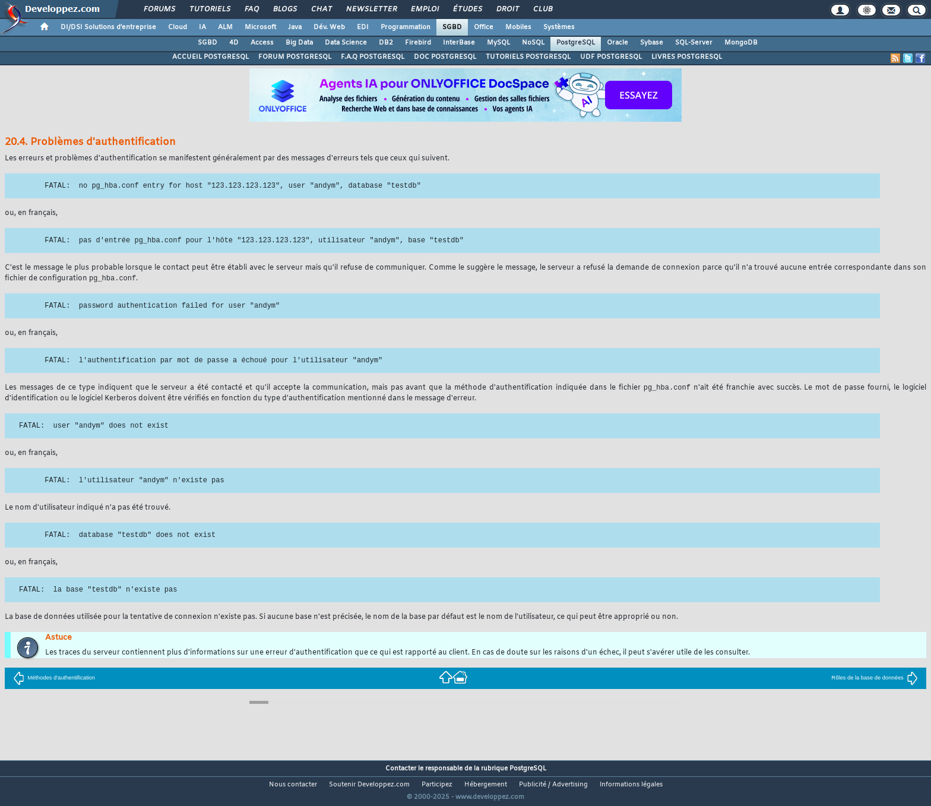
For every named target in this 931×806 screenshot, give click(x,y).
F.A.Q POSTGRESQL (372, 57)
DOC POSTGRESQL (445, 57)
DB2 (386, 43)
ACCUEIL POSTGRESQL (210, 57)
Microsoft (260, 27)
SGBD (452, 27)
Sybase (651, 43)
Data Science (346, 43)
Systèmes (559, 27)
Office (483, 27)
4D (234, 43)
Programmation (405, 27)
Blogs (284, 9)
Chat (320, 9)
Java (295, 27)
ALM (225, 27)
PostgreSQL (575, 43)
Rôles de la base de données (874, 679)
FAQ (251, 9)
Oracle (617, 43)
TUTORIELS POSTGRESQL (528, 57)
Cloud (177, 27)
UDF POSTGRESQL (611, 57)
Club (542, 9)
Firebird (418, 43)
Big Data (299, 43)
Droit (507, 9)
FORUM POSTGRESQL (294, 57)
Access (262, 43)
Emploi (424, 9)
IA (202, 27)
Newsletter (370, 9)
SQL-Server (693, 43)
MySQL (498, 43)
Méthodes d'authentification (54, 679)
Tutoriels (209, 9)
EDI (363, 27)
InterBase (459, 43)
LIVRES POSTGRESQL (686, 57)
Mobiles (518, 27)
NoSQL (533, 43)
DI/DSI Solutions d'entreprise (108, 27)
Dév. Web (329, 27)
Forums (159, 9)
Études (467, 9)
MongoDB (741, 43)
